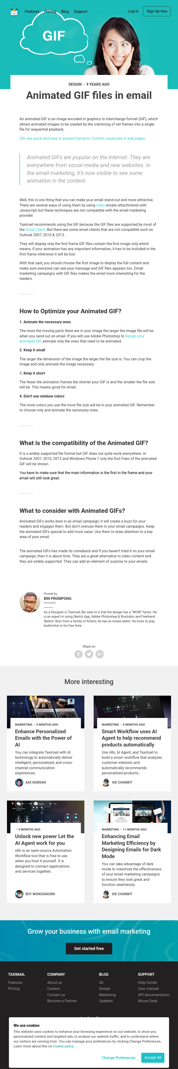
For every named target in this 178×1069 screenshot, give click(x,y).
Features (32, 11)
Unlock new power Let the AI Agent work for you (44, 839)
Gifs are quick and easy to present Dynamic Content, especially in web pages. (82, 138)
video (100, 205)
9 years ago (97, 84)
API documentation (154, 995)
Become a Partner (62, 1001)
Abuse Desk (147, 1001)
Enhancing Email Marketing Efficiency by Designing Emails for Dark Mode (131, 846)
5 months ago (47, 724)
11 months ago (134, 829)
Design (105, 988)
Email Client (35, 229)
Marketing (107, 995)
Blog (65, 11)
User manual (148, 988)
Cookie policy (63, 1046)
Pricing (50, 11)
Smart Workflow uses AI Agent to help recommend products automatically (131, 738)
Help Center (147, 982)
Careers (53, 988)
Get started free (89, 948)
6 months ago (134, 724)
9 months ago (29, 829)
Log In (133, 11)
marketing (23, 724)
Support (80, 11)
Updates (106, 1001)
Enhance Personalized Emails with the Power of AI (43, 738)
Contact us (56, 995)
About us (54, 982)
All (101, 982)
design (75, 84)
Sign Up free (157, 11)
